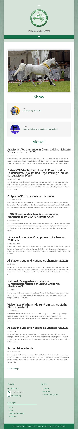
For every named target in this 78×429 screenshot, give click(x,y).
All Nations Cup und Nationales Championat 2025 (37, 260)
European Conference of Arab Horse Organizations (40, 129)
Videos (11, 410)
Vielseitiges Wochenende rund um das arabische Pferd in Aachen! (37, 306)
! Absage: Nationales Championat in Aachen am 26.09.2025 (36, 239)
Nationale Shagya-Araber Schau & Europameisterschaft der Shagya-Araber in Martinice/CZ (33, 283)
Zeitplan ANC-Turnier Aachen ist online (31, 196)
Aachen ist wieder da (20, 348)
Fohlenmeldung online (50, 395)
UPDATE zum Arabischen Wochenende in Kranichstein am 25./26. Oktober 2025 (32, 215)
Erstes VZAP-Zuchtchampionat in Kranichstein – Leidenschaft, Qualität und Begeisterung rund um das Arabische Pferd (37, 172)
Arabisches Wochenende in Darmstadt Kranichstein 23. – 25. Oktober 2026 (39, 151)
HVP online (46, 392)
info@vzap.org (16, 396)
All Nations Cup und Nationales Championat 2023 (37, 328)
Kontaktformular (13, 389)
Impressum (13, 416)
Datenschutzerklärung (16, 413)
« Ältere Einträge (13, 369)
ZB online (46, 389)
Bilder (11, 407)
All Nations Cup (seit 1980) (32, 111)
